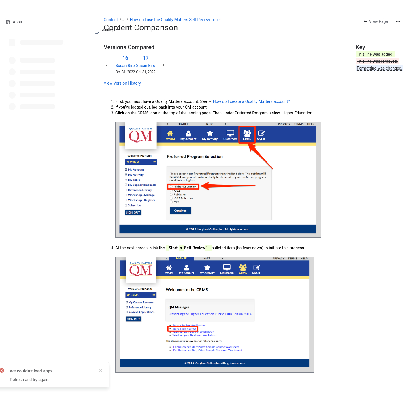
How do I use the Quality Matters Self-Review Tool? (175, 19)
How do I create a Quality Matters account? (251, 101)
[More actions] (398, 21)
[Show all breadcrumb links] (123, 20)
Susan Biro (125, 65)
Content (111, 19)
